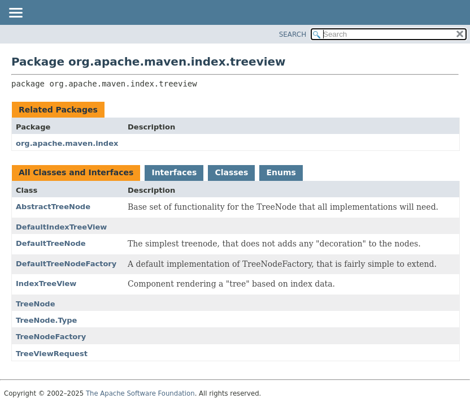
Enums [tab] (280, 172)
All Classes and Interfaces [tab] (76, 172)
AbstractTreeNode (53, 206)
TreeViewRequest (52, 353)
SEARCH (293, 34)
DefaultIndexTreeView (61, 227)
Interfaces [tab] (174, 172)
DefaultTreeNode (51, 243)
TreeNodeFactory (51, 336)
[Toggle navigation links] (15, 13)
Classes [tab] (231, 172)
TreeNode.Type (46, 320)
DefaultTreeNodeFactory (66, 263)
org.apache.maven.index (67, 143)
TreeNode (35, 304)
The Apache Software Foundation (140, 393)
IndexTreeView (46, 283)
